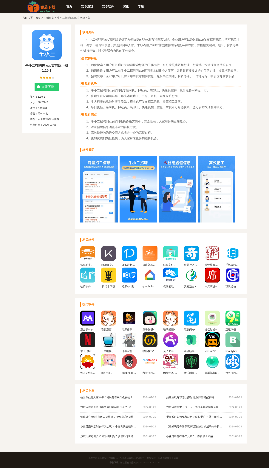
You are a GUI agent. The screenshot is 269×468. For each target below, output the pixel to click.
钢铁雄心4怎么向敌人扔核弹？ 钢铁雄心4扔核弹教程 (108, 416)
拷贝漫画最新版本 (232, 372)
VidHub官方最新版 (212, 351)
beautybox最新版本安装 (232, 351)
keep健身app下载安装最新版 (108, 264)
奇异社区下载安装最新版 (191, 264)
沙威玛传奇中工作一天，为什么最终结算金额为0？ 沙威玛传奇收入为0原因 (194, 407)
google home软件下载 (150, 286)
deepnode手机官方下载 (129, 372)
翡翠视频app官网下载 (212, 372)
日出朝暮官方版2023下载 (150, 264)
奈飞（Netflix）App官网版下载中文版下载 (87, 351)
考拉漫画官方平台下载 (150, 372)
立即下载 (45, 87)
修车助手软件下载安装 (87, 264)
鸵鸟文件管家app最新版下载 (170, 264)
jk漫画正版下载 (108, 372)
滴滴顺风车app (191, 351)
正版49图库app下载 (232, 329)
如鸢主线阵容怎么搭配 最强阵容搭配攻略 (190, 397)
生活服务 (49, 17)
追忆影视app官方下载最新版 (212, 329)
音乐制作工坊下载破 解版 (191, 372)
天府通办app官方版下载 (191, 286)
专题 (141, 6)
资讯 (126, 6)
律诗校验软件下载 (212, 264)
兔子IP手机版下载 (170, 351)
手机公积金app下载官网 (232, 264)
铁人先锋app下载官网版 (87, 372)
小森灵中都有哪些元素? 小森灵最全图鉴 (189, 436)
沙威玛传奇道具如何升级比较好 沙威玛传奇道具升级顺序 (108, 436)
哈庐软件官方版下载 (87, 286)
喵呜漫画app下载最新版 (170, 329)
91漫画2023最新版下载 (170, 372)
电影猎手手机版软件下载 (129, 329)
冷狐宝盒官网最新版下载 (129, 351)
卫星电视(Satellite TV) (108, 351)
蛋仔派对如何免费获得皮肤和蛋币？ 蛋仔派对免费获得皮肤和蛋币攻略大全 (194, 416)
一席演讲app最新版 (212, 286)
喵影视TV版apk (150, 351)
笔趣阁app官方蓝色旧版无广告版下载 (191, 329)
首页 (69, 6)
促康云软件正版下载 (170, 286)
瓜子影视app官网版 (150, 329)
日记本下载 (108, 286)
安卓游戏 (87, 6)
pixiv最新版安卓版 (129, 264)
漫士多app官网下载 (87, 329)
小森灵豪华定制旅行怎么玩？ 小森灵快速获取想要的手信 (108, 426)
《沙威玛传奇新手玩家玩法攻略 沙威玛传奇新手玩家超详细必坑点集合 (194, 426)
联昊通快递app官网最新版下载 (232, 286)
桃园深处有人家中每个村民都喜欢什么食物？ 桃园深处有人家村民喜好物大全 (108, 397)
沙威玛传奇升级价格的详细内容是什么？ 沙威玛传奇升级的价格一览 (108, 407)
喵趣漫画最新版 (108, 329)
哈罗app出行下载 (129, 286)
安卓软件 (108, 6)
